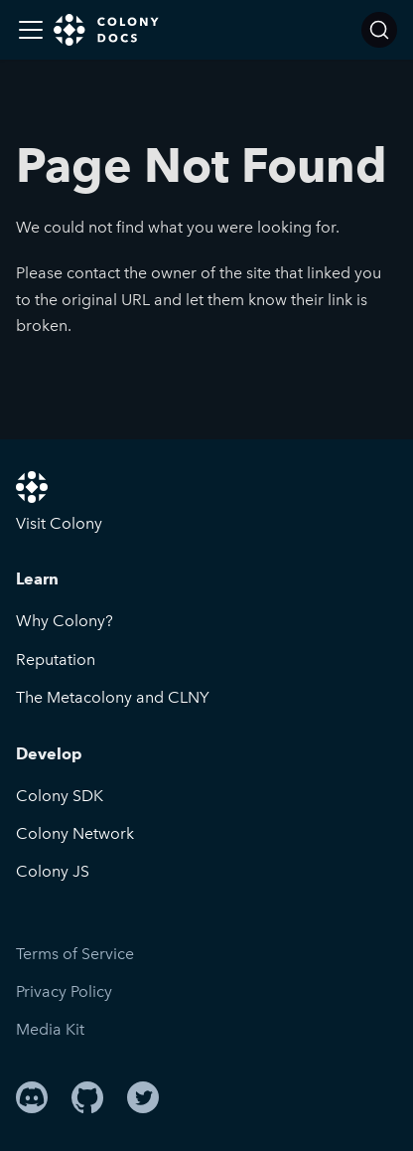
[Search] (379, 30)
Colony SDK (59, 795)
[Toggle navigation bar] (31, 30)
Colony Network (75, 833)
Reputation (55, 659)
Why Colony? (64, 620)
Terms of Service (75, 953)
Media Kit (50, 1029)
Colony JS (52, 871)
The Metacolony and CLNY (112, 697)
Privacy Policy (64, 991)
